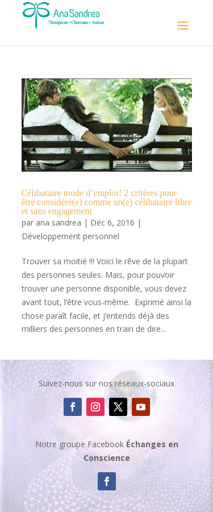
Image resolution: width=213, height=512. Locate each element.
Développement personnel (70, 236)
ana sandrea (58, 222)
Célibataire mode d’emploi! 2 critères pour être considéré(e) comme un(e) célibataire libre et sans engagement (107, 202)
